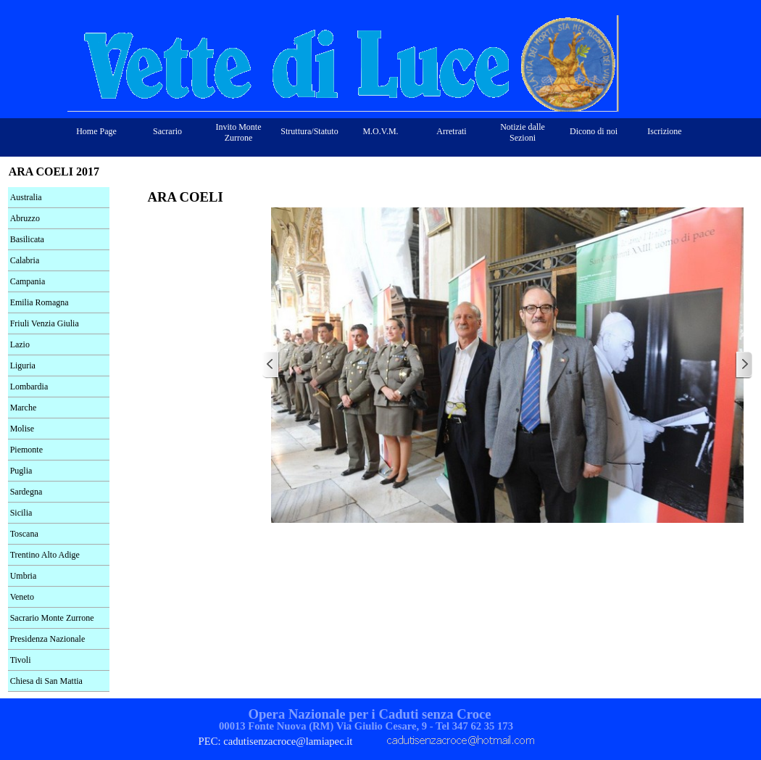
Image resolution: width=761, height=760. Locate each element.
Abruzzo (25, 218)
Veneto (22, 597)
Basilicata (27, 239)
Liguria (23, 365)
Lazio (20, 344)
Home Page (96, 131)
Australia (26, 197)
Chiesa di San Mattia (46, 681)
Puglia (21, 471)
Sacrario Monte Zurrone (52, 618)
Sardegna (26, 492)
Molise (22, 429)
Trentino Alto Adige (45, 555)
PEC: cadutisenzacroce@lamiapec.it (276, 741)
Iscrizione (664, 131)
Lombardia (29, 386)
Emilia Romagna (39, 302)
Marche (23, 407)
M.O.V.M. (380, 131)
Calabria (25, 260)
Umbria (23, 576)
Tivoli (20, 660)
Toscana (24, 534)
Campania (28, 281)
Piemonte (26, 450)
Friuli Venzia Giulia (44, 323)
